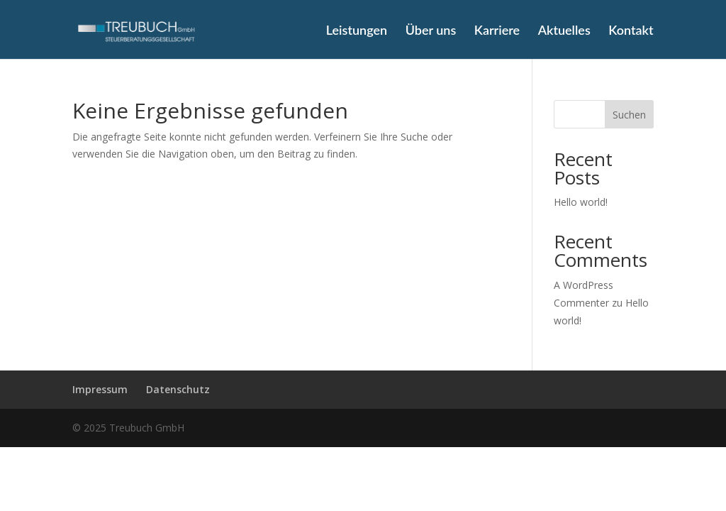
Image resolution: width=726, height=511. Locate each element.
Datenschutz (178, 389)
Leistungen (356, 31)
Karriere (497, 31)
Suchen (629, 114)
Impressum (100, 389)
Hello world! (581, 202)
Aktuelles (564, 31)
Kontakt (630, 31)
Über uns (431, 31)
